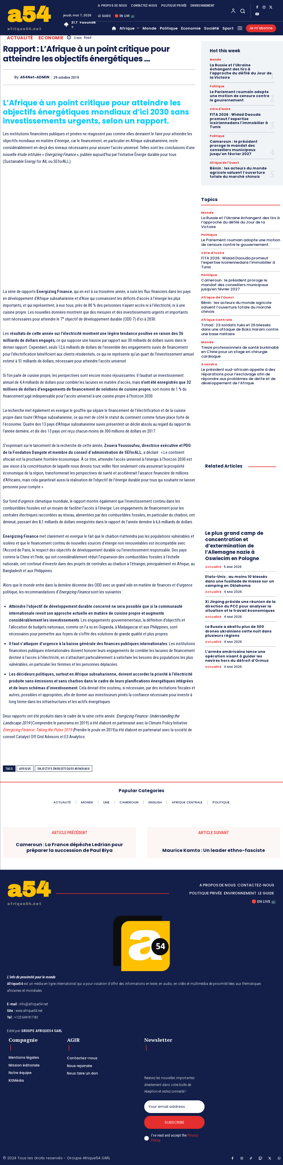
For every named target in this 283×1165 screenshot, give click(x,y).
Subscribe (174, 1122)
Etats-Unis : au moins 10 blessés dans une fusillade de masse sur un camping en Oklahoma (239, 581)
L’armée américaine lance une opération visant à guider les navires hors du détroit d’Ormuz (237, 656)
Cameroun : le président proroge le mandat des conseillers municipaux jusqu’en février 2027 (233, 147)
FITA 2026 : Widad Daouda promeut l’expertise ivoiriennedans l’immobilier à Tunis (239, 120)
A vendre (209, 364)
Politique (217, 86)
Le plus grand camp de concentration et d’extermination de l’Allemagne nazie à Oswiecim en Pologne (234, 546)
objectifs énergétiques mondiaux (63, 768)
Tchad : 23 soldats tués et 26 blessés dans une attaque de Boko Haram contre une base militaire (239, 329)
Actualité (20, 38)
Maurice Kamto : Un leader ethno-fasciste (213, 850)
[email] (174, 1106)
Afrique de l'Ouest (224, 162)
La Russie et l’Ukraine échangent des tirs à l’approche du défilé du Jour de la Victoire (241, 71)
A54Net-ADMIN (34, 77)
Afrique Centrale (216, 319)
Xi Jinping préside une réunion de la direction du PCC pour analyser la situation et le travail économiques (240, 606)
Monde (215, 59)
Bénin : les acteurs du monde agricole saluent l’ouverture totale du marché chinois (238, 172)
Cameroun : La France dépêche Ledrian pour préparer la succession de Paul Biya (69, 847)
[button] (242, 11)
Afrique (25, 768)
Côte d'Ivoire (220, 109)
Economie (50, 38)
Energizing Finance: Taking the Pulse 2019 (37, 729)
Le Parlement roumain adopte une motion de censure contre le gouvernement (239, 96)
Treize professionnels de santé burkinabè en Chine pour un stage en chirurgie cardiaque (240, 352)
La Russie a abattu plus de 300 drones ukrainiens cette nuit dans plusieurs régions (238, 631)
